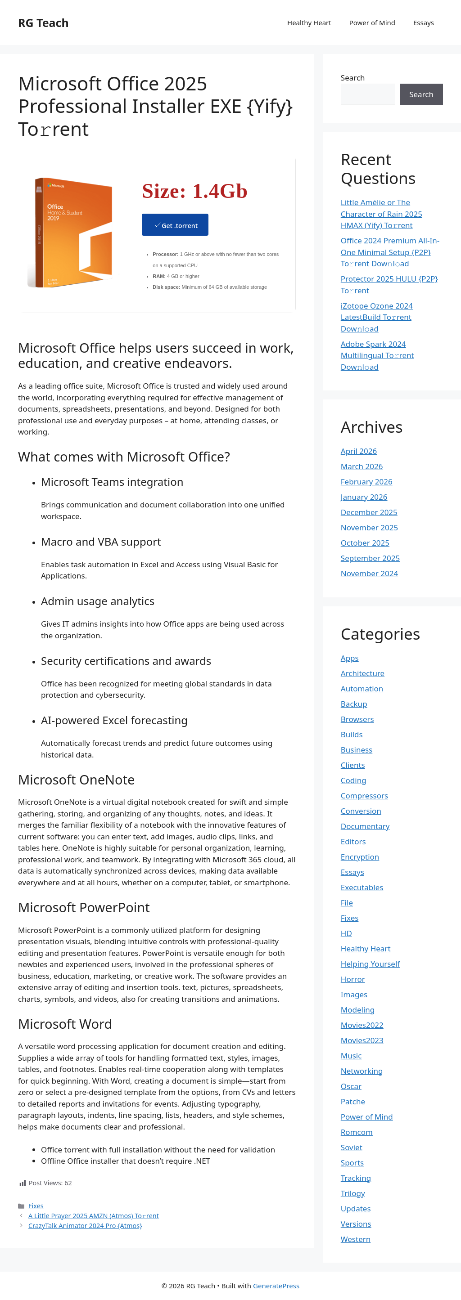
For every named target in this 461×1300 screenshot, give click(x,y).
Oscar (351, 1086)
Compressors (364, 795)
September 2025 (370, 558)
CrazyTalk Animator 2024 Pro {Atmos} (85, 1225)
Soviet (351, 1147)
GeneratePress (276, 1285)
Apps (350, 658)
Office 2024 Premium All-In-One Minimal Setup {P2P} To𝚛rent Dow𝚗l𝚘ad (390, 252)
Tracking (356, 1178)
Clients (353, 765)
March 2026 (362, 466)
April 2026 (359, 451)
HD (346, 933)
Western (356, 1239)
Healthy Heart (309, 22)
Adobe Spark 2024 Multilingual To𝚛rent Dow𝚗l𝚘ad (377, 355)
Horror (353, 979)
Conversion (361, 811)
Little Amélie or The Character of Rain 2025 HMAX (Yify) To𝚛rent (381, 213)
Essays (423, 22)
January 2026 (364, 497)
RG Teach (43, 22)
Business (356, 749)
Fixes (36, 1205)
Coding (353, 780)
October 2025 (365, 543)
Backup (354, 704)
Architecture (362, 673)
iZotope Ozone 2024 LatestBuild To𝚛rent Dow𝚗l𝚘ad (377, 317)
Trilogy (353, 1193)
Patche (353, 1101)
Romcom (357, 1132)
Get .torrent (175, 224)
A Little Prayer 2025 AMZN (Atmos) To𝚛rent (93, 1215)
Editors (353, 841)
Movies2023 (362, 1040)
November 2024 (369, 573)
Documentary (365, 826)
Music (351, 1055)
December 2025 (369, 512)
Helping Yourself (370, 964)
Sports (352, 1162)
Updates (356, 1208)
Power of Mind (372, 22)
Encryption (360, 857)
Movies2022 (362, 1025)
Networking (362, 1071)
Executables (362, 887)
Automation (362, 688)
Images (354, 994)
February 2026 (367, 481)
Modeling (358, 1009)
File (347, 902)
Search (353, 77)
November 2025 (369, 527)
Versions (356, 1224)
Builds (352, 734)
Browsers (357, 719)
